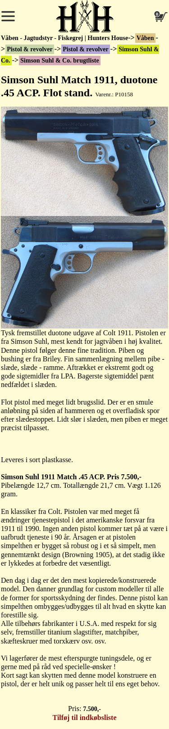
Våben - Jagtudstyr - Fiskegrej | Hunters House (64, 38)
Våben (145, 38)
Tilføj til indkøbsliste (85, 717)
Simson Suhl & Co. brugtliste (59, 60)
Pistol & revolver (30, 49)
